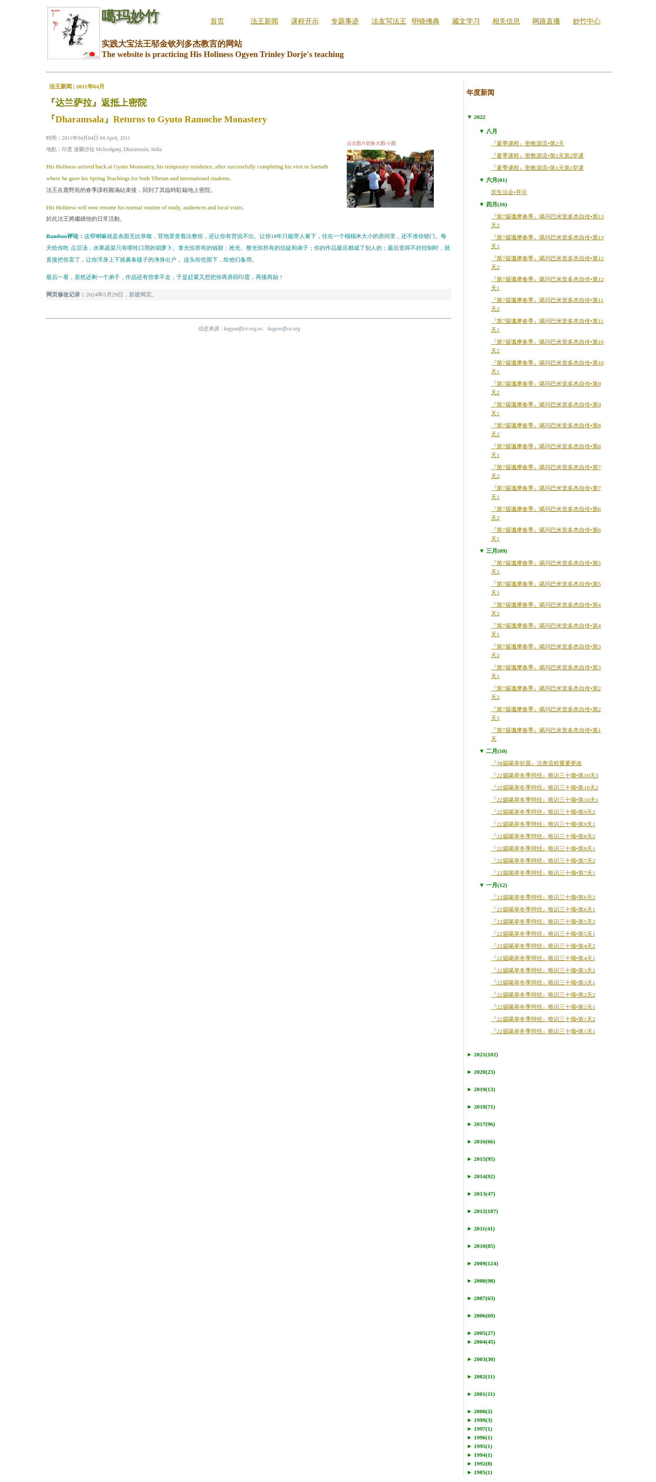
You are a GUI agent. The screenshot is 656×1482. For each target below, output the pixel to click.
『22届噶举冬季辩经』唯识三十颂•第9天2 (543, 812)
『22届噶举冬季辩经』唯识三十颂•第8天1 (543, 848)
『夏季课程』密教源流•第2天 (527, 143)
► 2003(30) (481, 1359)
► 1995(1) (479, 1446)
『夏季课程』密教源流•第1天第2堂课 (537, 155)
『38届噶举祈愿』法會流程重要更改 (536, 763)
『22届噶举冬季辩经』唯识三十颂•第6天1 (543, 909)
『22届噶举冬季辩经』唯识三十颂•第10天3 (544, 775)
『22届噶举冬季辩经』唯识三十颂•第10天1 (544, 799)
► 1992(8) (479, 1463)
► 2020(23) (481, 1072)
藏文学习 (466, 21)
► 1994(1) (479, 1455)
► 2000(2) (479, 1411)
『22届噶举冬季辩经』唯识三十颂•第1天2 (543, 1019)
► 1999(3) (479, 1420)
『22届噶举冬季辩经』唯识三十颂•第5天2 (543, 921)
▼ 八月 (488, 131)
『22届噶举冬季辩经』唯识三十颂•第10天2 (544, 787)
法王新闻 (264, 21)
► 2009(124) (482, 1263)
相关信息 (506, 21)
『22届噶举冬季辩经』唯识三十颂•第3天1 (543, 982)
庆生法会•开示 (509, 192)
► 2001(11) (481, 1394)
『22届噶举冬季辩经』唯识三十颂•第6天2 (543, 897)
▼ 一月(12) (493, 885)
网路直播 (546, 21)
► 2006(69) (481, 1315)
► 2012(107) (482, 1211)
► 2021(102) (482, 1054)
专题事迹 (345, 21)
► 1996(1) (479, 1437)
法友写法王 (389, 21)
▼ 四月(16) (493, 204)
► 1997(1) (479, 1428)
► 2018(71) (481, 1106)
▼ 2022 (476, 117)
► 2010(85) (481, 1246)
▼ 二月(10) (493, 751)
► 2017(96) (481, 1124)
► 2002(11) (481, 1376)
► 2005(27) (481, 1333)
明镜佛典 (426, 21)
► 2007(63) (481, 1298)
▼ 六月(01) (493, 180)
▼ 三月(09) (493, 551)
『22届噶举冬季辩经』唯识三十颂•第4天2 (543, 946)
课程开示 (305, 21)
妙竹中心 (587, 21)
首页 (217, 21)
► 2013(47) (481, 1193)
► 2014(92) (481, 1176)
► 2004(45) (481, 1341)
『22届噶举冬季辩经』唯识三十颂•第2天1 (543, 1007)
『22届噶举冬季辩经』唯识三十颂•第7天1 (543, 873)
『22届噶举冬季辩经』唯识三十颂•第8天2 (543, 836)
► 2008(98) (481, 1280)
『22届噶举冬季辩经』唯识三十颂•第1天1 (543, 1031)
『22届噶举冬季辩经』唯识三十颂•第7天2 (543, 860)
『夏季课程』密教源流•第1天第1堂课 (537, 168)
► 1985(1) (479, 1472)
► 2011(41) (481, 1228)
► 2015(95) (481, 1159)
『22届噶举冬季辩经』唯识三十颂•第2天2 (543, 994)
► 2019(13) (481, 1089)
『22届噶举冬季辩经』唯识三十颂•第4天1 (543, 958)
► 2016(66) (481, 1141)
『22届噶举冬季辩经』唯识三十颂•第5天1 (543, 934)
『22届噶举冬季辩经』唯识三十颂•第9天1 (543, 824)
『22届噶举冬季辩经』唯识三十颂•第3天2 (543, 970)
